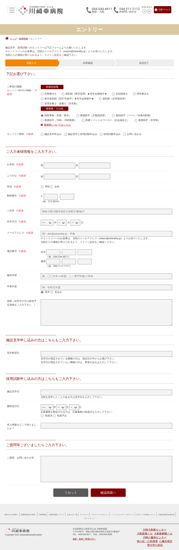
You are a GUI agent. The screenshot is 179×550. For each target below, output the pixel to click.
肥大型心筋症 (155, 543)
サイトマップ (89, 516)
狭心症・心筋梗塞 (147, 539)
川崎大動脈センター (154, 527)
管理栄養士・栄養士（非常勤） (60, 102)
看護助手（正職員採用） (91, 114)
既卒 (47, 290)
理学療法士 (141, 93)
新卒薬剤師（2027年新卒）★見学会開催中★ (67, 98)
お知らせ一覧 (72, 513)
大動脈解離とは (163, 531)
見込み (58, 290)
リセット (71, 490)
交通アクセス (162, 9)
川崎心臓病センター (154, 535)
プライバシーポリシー (100, 513)
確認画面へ (108, 490)
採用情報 (42, 513)
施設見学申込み (51, 132)
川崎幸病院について (56, 513)
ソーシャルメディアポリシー (122, 513)
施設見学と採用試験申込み (80, 132)
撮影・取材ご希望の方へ (84, 537)
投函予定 (62, 413)
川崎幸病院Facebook (166, 513)
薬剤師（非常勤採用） (113, 98)
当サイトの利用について (146, 513)
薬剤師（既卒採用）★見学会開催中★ (84, 93)
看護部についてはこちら (57, 123)
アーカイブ (84, 513)
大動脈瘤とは (145, 531)
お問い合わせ (132, 132)
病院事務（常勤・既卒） (56, 114)
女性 (57, 184)
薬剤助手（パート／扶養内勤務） (132, 114)
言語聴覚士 (120, 93)
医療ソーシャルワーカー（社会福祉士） (106, 118)
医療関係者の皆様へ (29, 513)
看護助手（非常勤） (147, 118)
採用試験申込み (110, 132)
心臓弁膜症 (165, 539)
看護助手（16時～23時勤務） (59, 118)
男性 (47, 184)
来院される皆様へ (11, 513)
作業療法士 (49, 93)
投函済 (48, 413)
